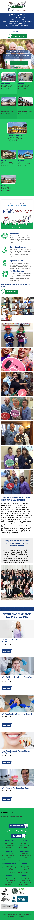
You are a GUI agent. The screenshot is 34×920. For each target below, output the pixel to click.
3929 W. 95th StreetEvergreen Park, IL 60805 (9, 868)
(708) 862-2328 (5, 113)
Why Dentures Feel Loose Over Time (15, 788)
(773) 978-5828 (22, 88)
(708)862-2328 (13, 21)
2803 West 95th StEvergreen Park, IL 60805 (24, 855)
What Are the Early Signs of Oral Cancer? (17, 714)
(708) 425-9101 (5, 166)
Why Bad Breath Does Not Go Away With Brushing (17, 678)
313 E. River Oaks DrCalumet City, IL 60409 (8, 855)
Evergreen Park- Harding (15, 135)
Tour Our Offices (4, 235)
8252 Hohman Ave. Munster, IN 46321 (6, 188)
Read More (6, 651)
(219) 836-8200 (5, 190)
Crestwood (21, 160)
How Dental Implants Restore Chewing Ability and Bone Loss (16, 752)
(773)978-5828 (19, 19)
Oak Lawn (4, 160)
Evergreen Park (22, 108)
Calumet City (5, 108)
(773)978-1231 (20, 17)
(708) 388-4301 (22, 166)
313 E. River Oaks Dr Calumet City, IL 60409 (7, 110)
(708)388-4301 (27, 27)
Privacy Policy (21, 916)
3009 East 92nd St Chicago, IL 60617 (6, 85)
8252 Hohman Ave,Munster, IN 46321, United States (24, 880)
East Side (21, 83)
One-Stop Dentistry (4, 273)
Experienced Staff (4, 263)
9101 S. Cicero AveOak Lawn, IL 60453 (24, 868)
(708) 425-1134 (22, 113)
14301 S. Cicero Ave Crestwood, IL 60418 (24, 163)
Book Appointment (19, 36)
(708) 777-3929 (23, 25)
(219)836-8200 (27, 21)
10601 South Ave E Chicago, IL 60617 (23, 85)
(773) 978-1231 (5, 88)
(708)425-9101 (11, 27)
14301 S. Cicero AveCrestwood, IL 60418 (8, 880)
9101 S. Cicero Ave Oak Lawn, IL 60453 (7, 163)
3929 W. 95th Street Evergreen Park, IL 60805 (15, 138)
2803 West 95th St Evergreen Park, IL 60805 (25, 110)
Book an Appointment (19, 63)
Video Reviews (11, 292)
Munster (3, 185)
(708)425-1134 (20, 23)
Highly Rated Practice (4, 249)
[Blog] (24, 15)
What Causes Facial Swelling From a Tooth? (15, 641)
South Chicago (5, 83)
